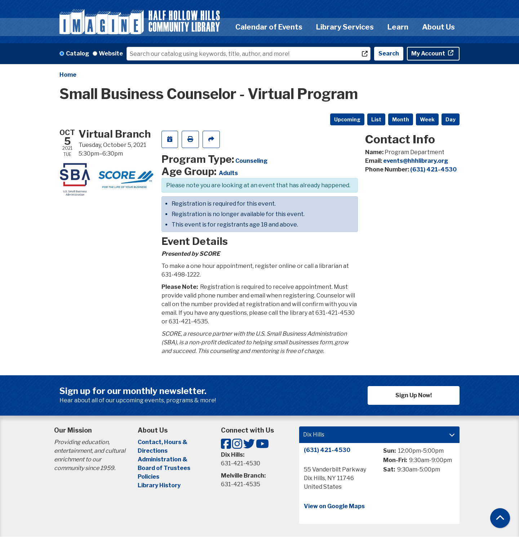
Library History (159, 485)
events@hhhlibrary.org (415, 160)
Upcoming (347, 119)
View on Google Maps (334, 506)
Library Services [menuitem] (345, 27)
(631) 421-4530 (433, 169)
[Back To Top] (500, 518)
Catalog (77, 53)
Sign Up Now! (413, 395)
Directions (153, 450)
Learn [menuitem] (397, 27)
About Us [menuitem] (438, 27)
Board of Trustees (164, 468)
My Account (428, 53)
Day (450, 119)
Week (427, 119)
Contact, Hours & (163, 442)
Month (400, 119)
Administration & (163, 459)
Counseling (251, 160)
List (376, 119)
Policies (148, 476)
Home (67, 74)
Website (111, 53)
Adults (228, 173)
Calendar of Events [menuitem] (268, 27)
